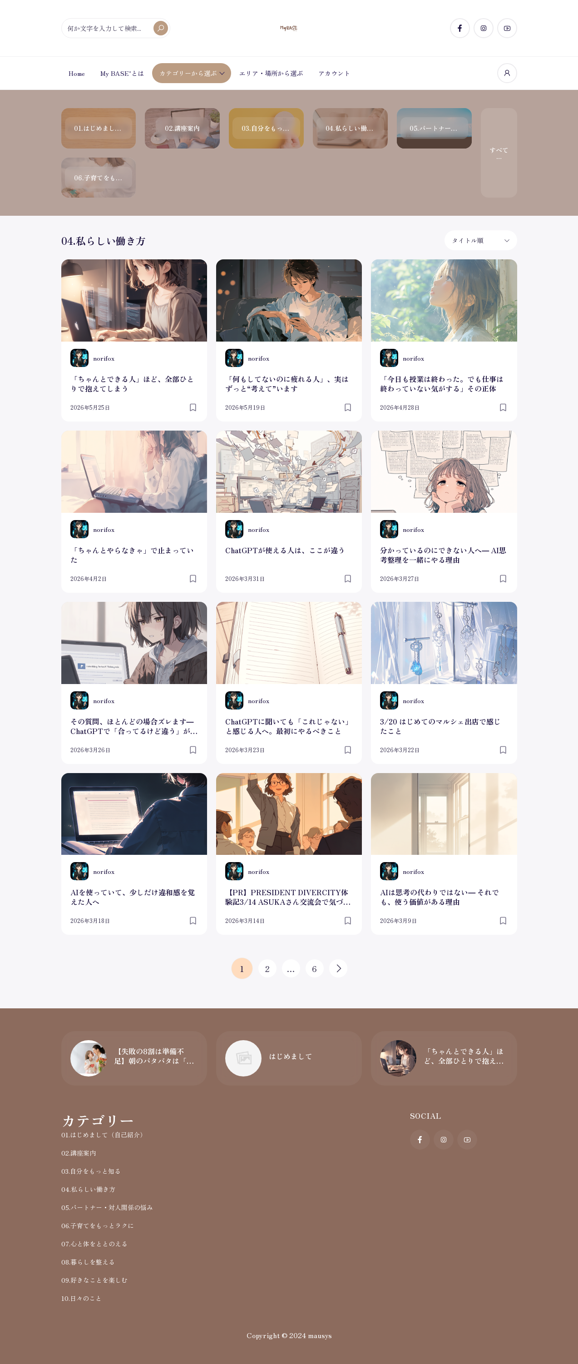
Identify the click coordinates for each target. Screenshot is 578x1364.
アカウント (334, 73)
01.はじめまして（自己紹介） (103, 1134)
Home (77, 73)
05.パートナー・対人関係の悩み (107, 1207)
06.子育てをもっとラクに (97, 1225)
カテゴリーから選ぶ (188, 73)
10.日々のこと (81, 1298)
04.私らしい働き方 (88, 1189)
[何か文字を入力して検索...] (115, 28)
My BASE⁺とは (122, 73)
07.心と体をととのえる (94, 1243)
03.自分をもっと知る (91, 1171)
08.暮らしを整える (88, 1261)
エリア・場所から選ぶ (271, 73)
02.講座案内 (78, 1152)
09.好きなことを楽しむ (94, 1280)
